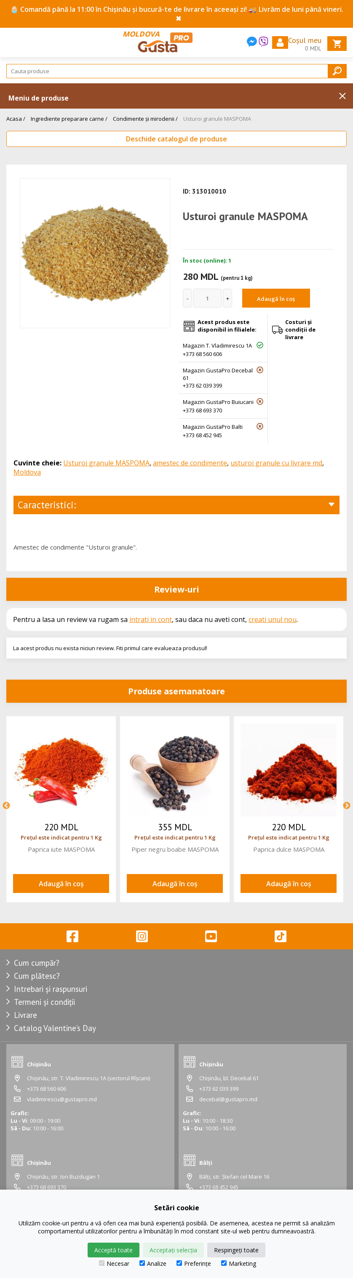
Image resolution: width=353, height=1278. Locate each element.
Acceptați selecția (173, 1250)
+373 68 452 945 (202, 435)
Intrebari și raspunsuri (50, 989)
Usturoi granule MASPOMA (217, 118)
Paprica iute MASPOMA (61, 849)
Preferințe (193, 1263)
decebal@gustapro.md (228, 1099)
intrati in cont (150, 619)
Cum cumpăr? (36, 963)
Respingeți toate (236, 1250)
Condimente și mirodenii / (145, 118)
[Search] (176, 71)
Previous (6, 806)
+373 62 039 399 (202, 385)
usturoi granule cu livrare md (276, 463)
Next (346, 806)
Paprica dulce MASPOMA (288, 849)
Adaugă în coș (276, 299)
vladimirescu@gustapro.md (62, 1099)
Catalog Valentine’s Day (55, 1028)
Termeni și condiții (44, 1002)
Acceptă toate (113, 1250)
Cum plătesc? (37, 976)
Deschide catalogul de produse (176, 138)
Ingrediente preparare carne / (69, 118)
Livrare (25, 1015)
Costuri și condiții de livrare (300, 329)
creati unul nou (273, 619)
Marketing (238, 1263)
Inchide (342, 95)
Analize (152, 1263)
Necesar (114, 1263)
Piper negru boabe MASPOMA (175, 849)
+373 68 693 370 (202, 410)
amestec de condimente (190, 463)
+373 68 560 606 (202, 354)
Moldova (27, 472)
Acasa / (15, 118)
